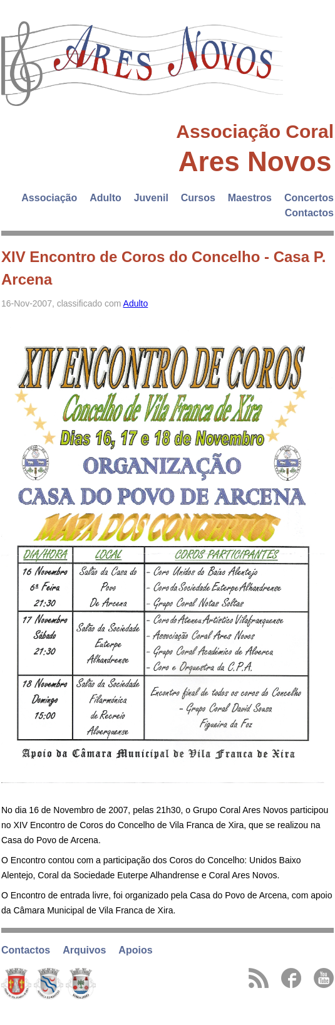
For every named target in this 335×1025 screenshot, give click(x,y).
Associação (49, 197)
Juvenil (151, 197)
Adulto (105, 197)
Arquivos (84, 950)
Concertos (309, 197)
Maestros (250, 197)
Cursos (198, 197)
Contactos (309, 213)
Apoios (135, 950)
